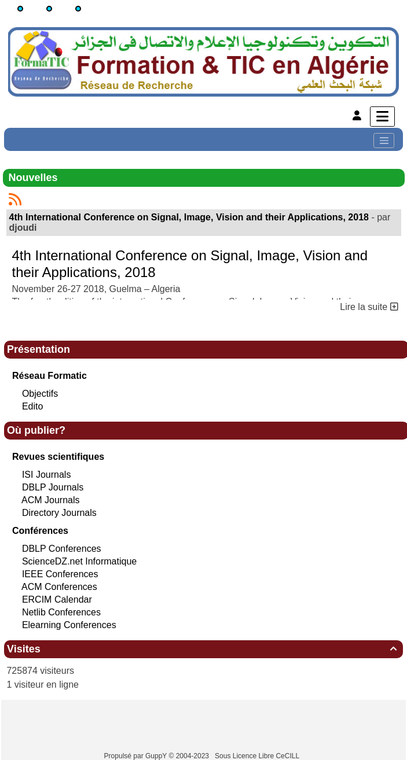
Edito (32, 406)
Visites (203, 649)
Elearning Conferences (69, 625)
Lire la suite (369, 307)
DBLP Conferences (61, 549)
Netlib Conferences (61, 612)
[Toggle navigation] (383, 140)
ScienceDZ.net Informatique (79, 561)
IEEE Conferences (60, 574)
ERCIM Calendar (57, 599)
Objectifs (40, 394)
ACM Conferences (59, 587)
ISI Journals (46, 474)
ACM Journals (50, 500)
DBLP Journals (52, 487)
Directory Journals (59, 513)
